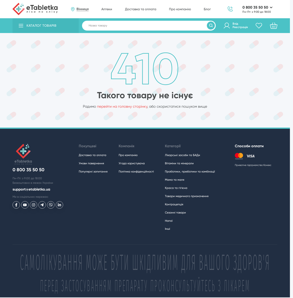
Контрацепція (174, 204)
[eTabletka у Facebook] (16, 205)
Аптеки (106, 9)
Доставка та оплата (140, 9)
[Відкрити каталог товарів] (46, 25)
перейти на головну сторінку (122, 106)
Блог (207, 9)
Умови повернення (91, 163)
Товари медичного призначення (186, 196)
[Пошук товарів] (211, 26)
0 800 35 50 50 (255, 7)
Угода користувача (132, 163)
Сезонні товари (175, 212)
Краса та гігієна (176, 188)
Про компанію (180, 9)
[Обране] (259, 25)
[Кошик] (273, 25)
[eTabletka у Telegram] (42, 205)
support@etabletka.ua (31, 189)
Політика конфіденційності (136, 171)
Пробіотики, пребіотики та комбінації (190, 171)
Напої (169, 220)
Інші (167, 228)
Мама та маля (174, 179)
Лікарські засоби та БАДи (182, 155)
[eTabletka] (35, 9)
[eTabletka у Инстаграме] (33, 205)
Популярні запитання (93, 171)
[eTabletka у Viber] (50, 205)
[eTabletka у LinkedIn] (59, 205)
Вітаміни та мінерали (179, 163)
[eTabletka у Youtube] (25, 205)
